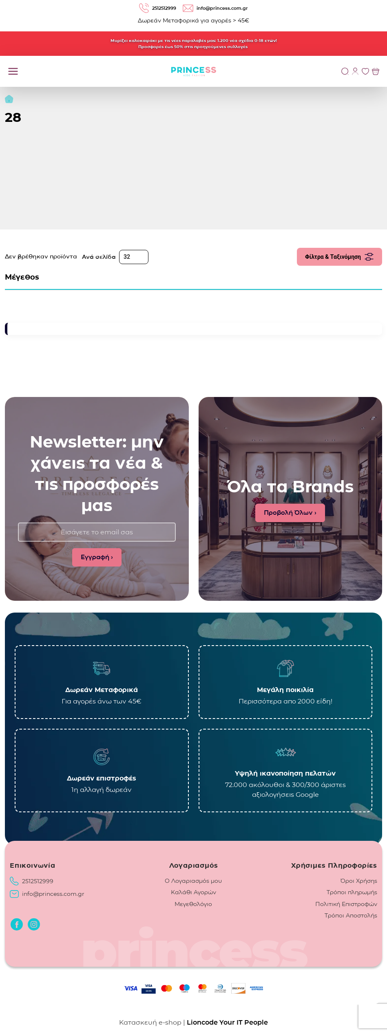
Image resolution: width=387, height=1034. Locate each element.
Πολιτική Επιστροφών (346, 904)
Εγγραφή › (97, 557)
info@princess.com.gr (53, 893)
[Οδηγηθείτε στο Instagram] (34, 924)
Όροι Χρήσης (359, 880)
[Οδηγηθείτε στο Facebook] (17, 924)
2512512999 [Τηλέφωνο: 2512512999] (157, 8)
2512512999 (37, 881)
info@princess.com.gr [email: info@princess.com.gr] (215, 8)
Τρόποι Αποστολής (351, 915)
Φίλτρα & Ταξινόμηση (339, 257)
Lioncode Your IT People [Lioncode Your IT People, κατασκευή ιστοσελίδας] (227, 1022)
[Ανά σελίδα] (133, 257)
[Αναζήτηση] (345, 71)
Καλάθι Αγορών (193, 892)
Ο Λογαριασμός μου (193, 880)
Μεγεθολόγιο (193, 904)
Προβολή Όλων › (290, 512)
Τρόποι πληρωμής (352, 892)
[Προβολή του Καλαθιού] (376, 71)
